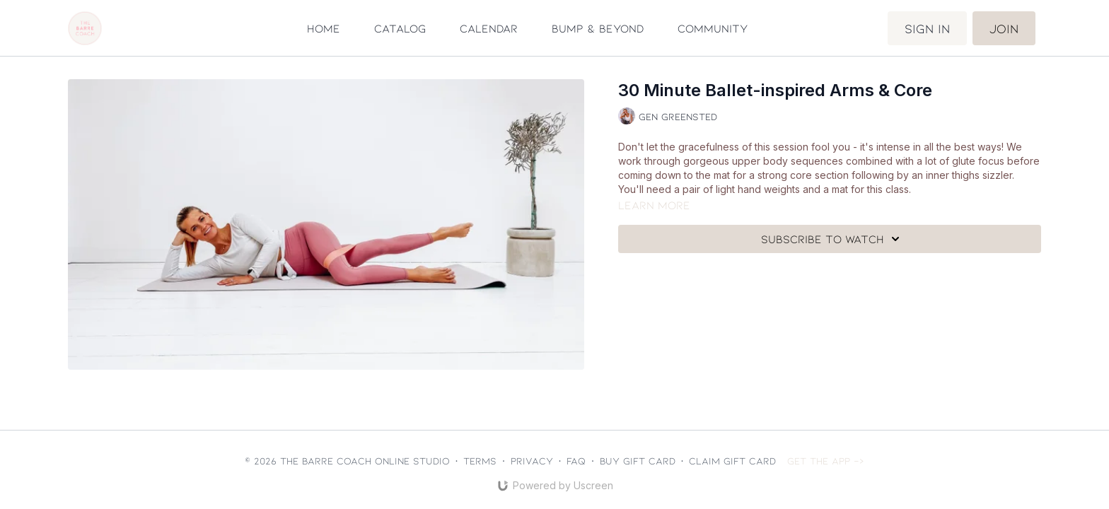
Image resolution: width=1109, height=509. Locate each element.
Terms (480, 461)
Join (1003, 28)
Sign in (927, 28)
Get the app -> (825, 461)
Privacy (532, 461)
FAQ (576, 461)
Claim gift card (732, 461)
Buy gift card (637, 461)
